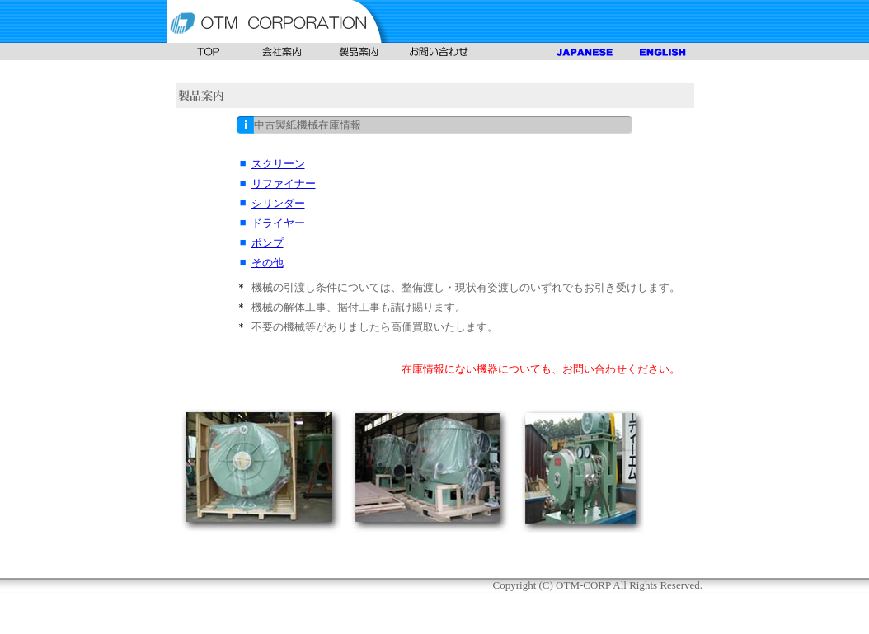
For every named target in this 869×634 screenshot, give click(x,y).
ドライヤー (278, 223)
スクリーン (278, 163)
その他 (267, 262)
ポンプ (267, 243)
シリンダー (278, 203)
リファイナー (283, 183)
